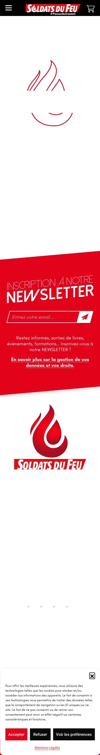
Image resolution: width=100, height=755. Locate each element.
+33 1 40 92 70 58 (36, 522)
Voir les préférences (74, 734)
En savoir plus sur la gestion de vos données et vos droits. (50, 362)
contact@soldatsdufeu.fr (43, 500)
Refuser (40, 734)
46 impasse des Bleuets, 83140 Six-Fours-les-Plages (49, 488)
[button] (92, 675)
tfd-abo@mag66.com (39, 532)
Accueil (50, 652)
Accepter (16, 734)
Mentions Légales (47, 748)
